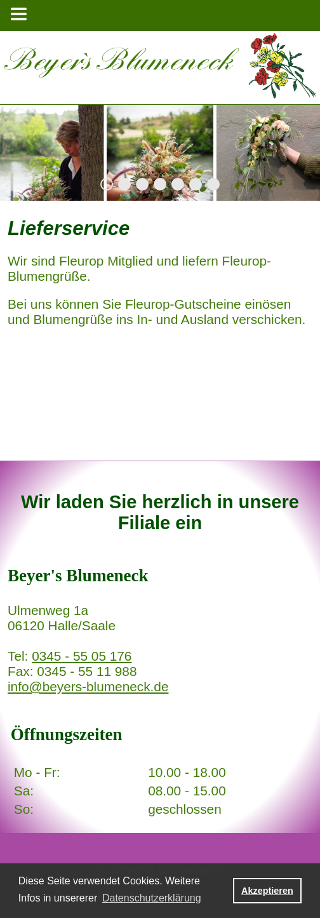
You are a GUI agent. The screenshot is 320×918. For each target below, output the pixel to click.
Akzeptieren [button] (267, 891)
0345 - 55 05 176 (81, 656)
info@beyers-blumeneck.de (88, 686)
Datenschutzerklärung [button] (151, 898)
